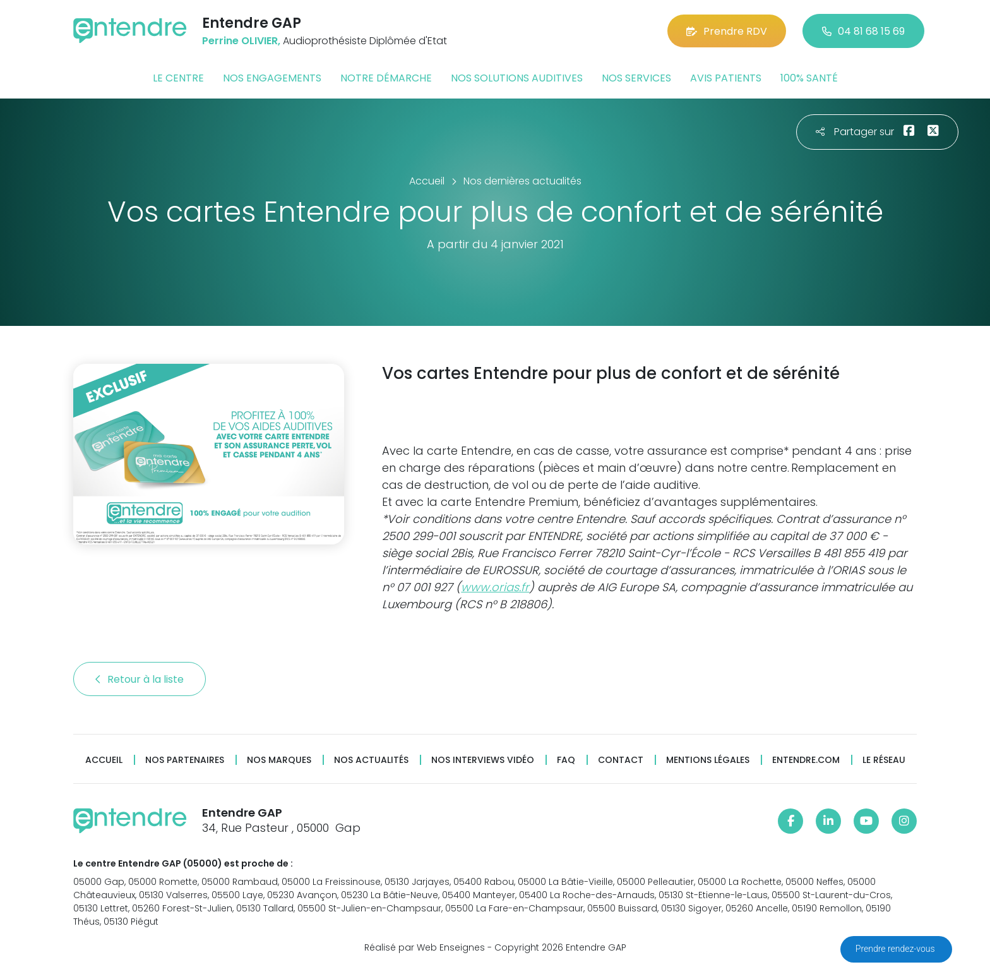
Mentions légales (707, 760)
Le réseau (883, 760)
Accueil (103, 760)
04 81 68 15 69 (863, 31)
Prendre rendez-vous (896, 949)
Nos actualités (371, 760)
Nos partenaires (184, 760)
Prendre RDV (726, 31)
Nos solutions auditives (517, 78)
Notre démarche (386, 78)
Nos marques (279, 760)
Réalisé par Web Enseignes (424, 947)
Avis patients (725, 78)
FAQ (566, 760)
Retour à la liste (139, 679)
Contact (620, 760)
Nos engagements (272, 78)
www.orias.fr (495, 587)
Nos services (636, 78)
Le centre (178, 78)
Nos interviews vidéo (482, 760)
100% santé (809, 78)
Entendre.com (806, 760)
